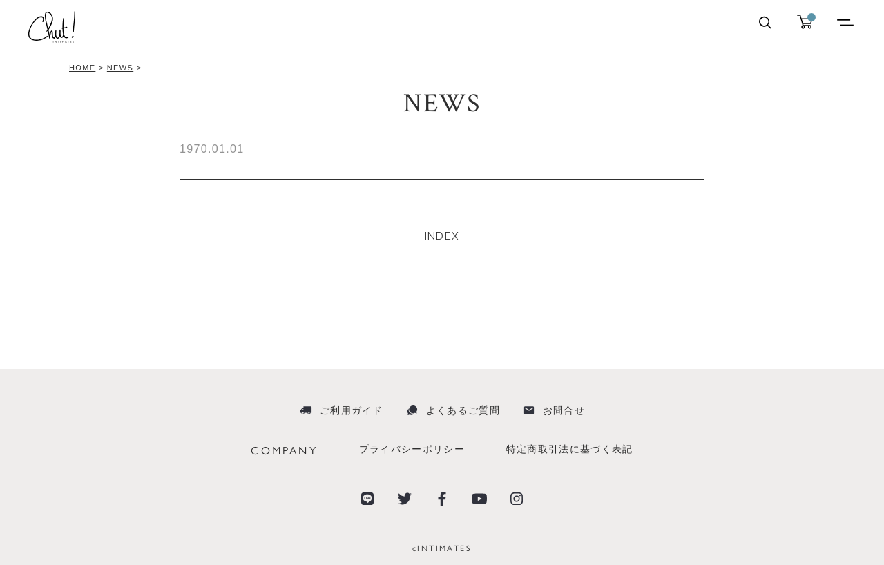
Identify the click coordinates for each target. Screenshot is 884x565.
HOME (82, 68)
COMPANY (284, 450)
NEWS (120, 68)
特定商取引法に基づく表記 (569, 448)
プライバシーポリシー (412, 448)
